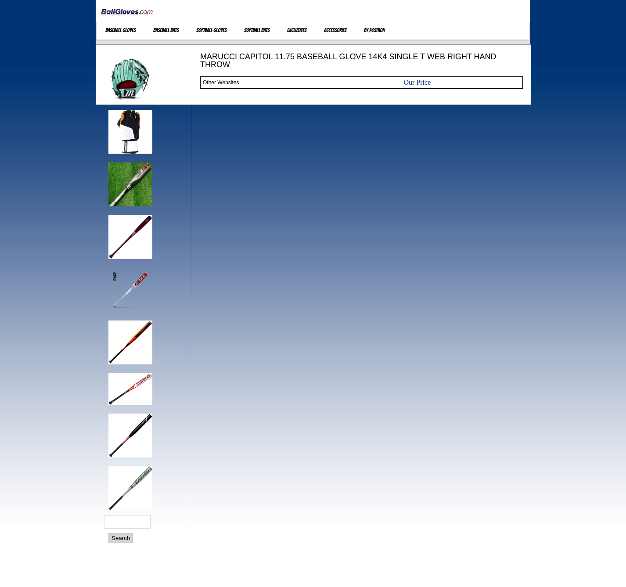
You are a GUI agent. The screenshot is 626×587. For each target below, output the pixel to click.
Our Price (417, 82)
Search (121, 538)
